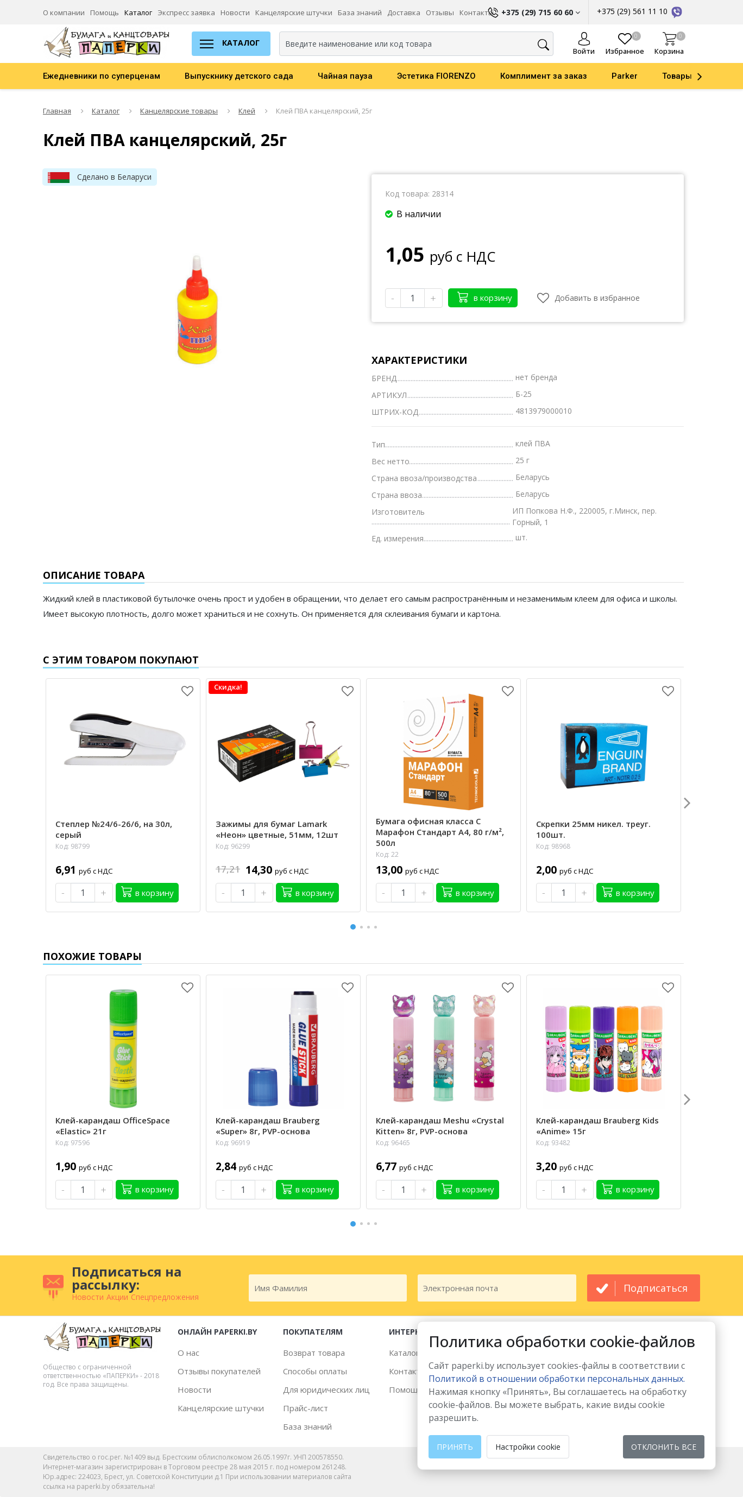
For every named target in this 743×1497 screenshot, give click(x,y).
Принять (455, 1447)
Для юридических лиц (326, 1389)
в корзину (484, 296)
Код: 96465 (393, 1142)
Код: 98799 (72, 846)
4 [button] (377, 927)
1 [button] (353, 925)
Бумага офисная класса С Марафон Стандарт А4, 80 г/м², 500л (440, 832)
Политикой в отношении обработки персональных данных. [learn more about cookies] (557, 1379)
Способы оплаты (315, 1371)
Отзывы (440, 12)
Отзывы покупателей (219, 1371)
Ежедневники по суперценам (101, 76)
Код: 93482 (553, 1142)
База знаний (360, 12)
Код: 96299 (233, 846)
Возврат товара (314, 1352)
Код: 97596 (72, 1142)
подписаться (656, 1287)
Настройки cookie (528, 1447)
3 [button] (370, 927)
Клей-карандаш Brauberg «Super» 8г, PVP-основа (268, 1125)
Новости (235, 12)
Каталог (138, 12)
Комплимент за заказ (543, 76)
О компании (64, 12)
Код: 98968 (553, 846)
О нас (188, 1352)
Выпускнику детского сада (239, 76)
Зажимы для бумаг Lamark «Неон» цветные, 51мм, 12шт (277, 829)
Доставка (403, 12)
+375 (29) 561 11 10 (640, 11)
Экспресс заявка (186, 12)
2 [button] (363, 927)
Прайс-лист (305, 1408)
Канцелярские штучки (293, 12)
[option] (114, 76)
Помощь (104, 12)
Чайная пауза (345, 76)
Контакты (407, 1371)
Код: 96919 (233, 1142)
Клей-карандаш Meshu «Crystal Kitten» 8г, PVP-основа (440, 1125)
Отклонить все (663, 1447)
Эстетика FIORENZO (436, 76)
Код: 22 (387, 854)
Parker (625, 76)
